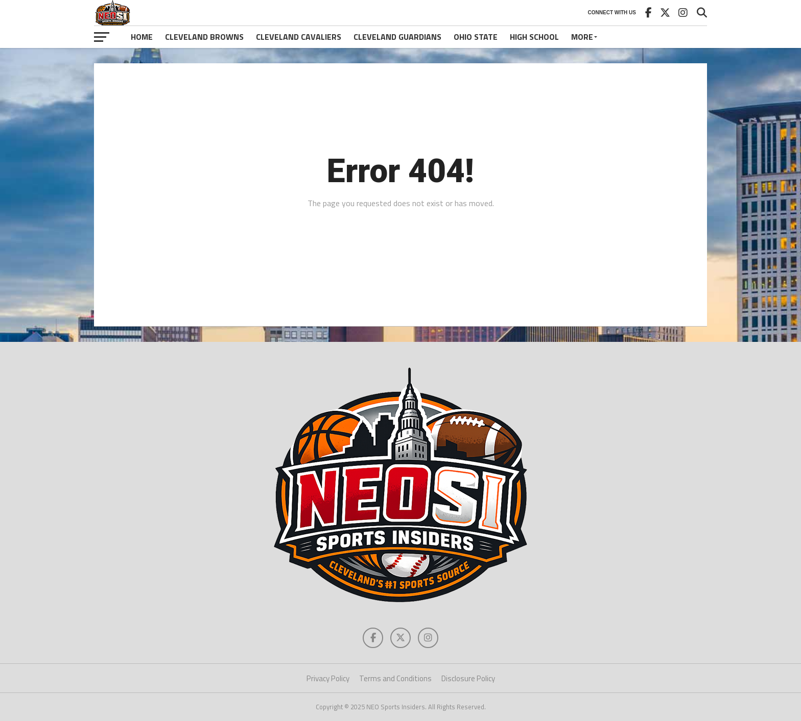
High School (534, 37)
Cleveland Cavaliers (298, 37)
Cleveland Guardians (397, 37)
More (582, 37)
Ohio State (476, 37)
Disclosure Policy (468, 678)
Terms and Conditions (395, 678)
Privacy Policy (328, 678)
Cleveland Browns (204, 37)
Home (142, 37)
